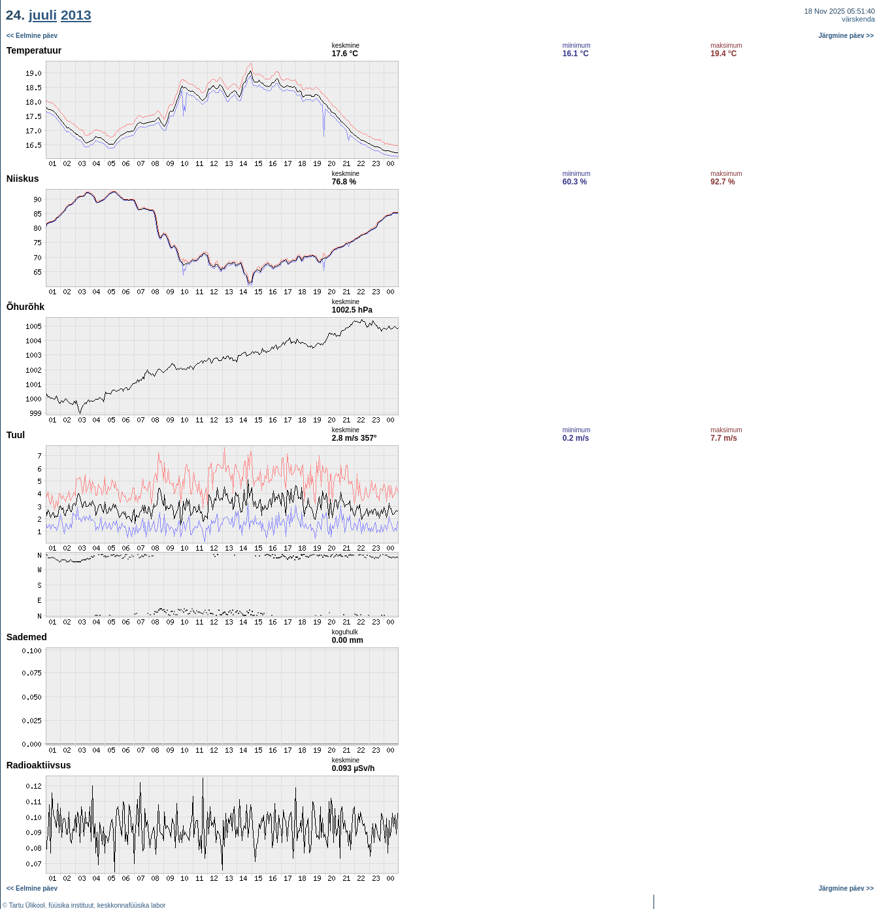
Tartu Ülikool (27, 905)
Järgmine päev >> (846, 35)
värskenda (858, 19)
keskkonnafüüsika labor (131, 905)
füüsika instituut (70, 905)
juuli (43, 14)
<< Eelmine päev (32, 35)
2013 (76, 14)
